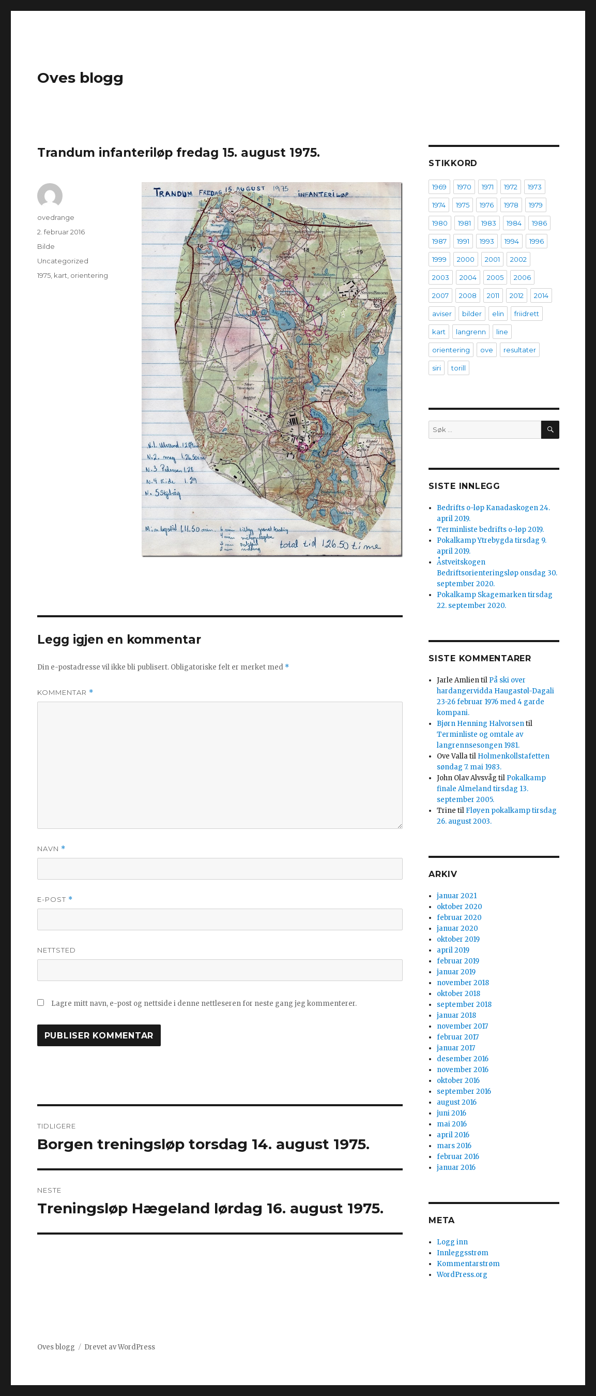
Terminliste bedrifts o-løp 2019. (490, 529)
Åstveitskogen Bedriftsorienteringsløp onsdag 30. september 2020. (497, 573)
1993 (487, 241)
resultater (519, 350)
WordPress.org (462, 1274)
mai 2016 (452, 1124)
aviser (442, 313)
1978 (511, 205)
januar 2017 (456, 1048)
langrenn (471, 332)
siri (436, 368)
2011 (493, 295)
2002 (518, 259)
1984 (514, 223)
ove (486, 350)
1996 (536, 241)
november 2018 (463, 982)
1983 (488, 223)
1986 (539, 223)
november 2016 (462, 1069)
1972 (510, 187)
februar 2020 (459, 917)
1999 (439, 259)
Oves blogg (80, 77)
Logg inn (452, 1242)
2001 (492, 259)
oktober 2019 (458, 939)
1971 (488, 187)
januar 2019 (456, 972)
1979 (536, 205)
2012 (517, 295)
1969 (439, 187)
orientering (89, 275)
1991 (463, 241)
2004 (468, 277)
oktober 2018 (458, 993)
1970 (464, 187)
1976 (487, 205)
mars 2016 (454, 1145)
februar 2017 (458, 1037)
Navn (51, 848)
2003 (440, 277)
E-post (55, 899)
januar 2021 (457, 896)
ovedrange (55, 217)
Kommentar (65, 692)
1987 (439, 241)
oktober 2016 (458, 1080)
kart (60, 275)
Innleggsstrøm (462, 1253)
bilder (472, 313)
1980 (440, 223)
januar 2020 (457, 928)
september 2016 (464, 1091)
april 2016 (453, 1135)
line (502, 332)
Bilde (46, 246)
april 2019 (453, 950)
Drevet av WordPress (119, 1347)
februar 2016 (458, 1156)
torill (458, 368)
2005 (495, 277)
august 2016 (457, 1102)
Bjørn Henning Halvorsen (480, 723)
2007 (440, 295)
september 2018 (464, 1004)
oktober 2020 (459, 906)
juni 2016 (451, 1113)
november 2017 (462, 1026)
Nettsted (56, 950)
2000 (466, 259)
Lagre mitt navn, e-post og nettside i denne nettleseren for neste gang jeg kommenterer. (204, 1003)
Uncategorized (62, 261)
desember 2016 (462, 1059)
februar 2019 (458, 961)
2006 (522, 277)
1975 (44, 275)
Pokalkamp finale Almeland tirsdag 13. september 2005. (491, 789)
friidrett (526, 313)
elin (498, 313)
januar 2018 (456, 1015)
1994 (512, 241)
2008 (468, 295)
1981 (464, 223)
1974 (439, 205)
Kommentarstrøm (468, 1263)
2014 (541, 295)
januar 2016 (456, 1167)
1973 (535, 187)
